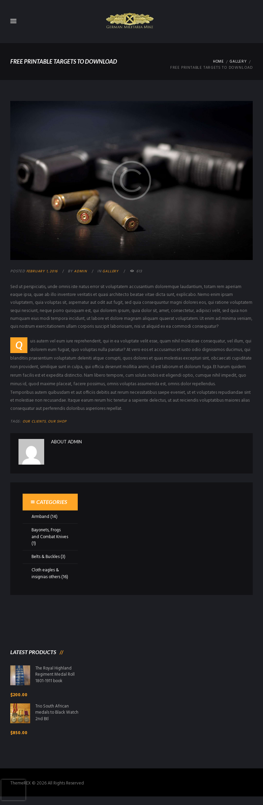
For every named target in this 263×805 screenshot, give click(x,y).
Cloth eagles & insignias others (46, 574)
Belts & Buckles (46, 556)
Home (217, 62)
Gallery (238, 62)
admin (82, 271)
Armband (41, 516)
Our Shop (59, 422)
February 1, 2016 (42, 271)
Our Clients (35, 422)
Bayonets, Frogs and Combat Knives (47, 537)
